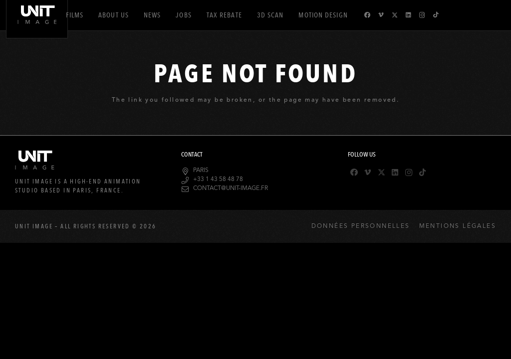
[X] (394, 15)
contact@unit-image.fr (230, 188)
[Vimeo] (381, 14)
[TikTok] (436, 14)
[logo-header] (37, 31)
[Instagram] (422, 15)
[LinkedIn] (408, 14)
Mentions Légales (457, 226)
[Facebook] (367, 14)
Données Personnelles (360, 226)
